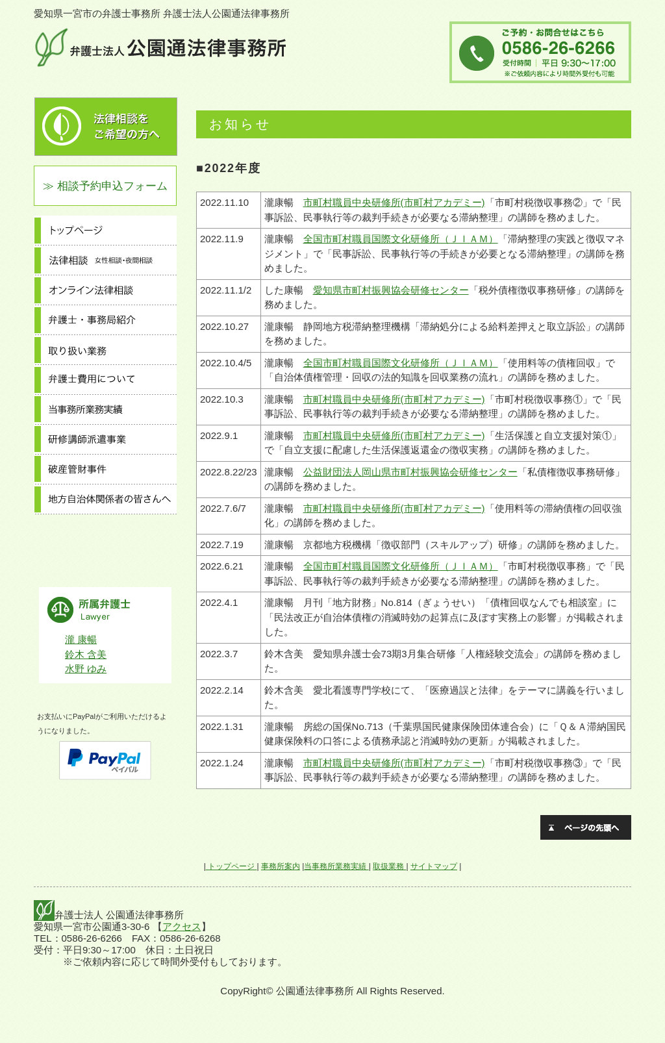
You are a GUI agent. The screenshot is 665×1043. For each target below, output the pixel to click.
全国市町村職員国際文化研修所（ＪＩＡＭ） (400, 238)
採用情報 (105, 559)
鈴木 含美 (86, 654)
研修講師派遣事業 (105, 440)
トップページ (105, 230)
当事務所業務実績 (105, 410)
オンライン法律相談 (105, 290)
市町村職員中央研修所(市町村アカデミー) (394, 202)
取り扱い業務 (105, 350)
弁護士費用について (105, 380)
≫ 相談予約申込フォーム (105, 186)
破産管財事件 (105, 469)
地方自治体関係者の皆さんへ (105, 499)
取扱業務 (389, 866)
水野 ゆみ (86, 668)
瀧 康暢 (81, 639)
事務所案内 (105, 529)
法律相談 (105, 260)
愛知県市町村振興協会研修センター (391, 289)
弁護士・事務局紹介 (105, 320)
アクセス (181, 926)
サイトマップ (433, 866)
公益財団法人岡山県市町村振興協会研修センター (410, 471)
